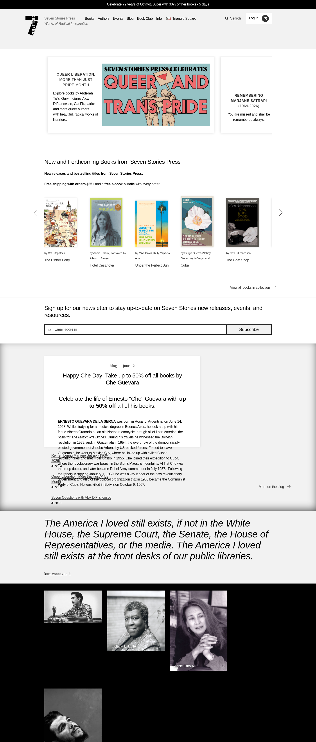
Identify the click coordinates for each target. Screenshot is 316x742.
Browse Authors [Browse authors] (258, 635)
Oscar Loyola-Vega (192, 258)
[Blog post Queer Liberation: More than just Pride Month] (76, 80)
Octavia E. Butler (119, 578)
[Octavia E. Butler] (128, 581)
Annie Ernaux (101, 253)
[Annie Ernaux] (187, 599)
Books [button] (89, 18)
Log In (254, 18)
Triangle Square (134, 670)
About (138, 720)
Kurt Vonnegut (55, 510)
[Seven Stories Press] (32, 26)
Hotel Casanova (102, 265)
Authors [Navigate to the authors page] (104, 18)
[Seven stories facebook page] (57, 732)
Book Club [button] (145, 18)
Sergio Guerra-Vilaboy (197, 253)
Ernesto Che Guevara (239, 601)
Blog (100, 720)
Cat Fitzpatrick (56, 253)
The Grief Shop (237, 260)
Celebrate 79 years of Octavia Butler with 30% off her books (152, 4)
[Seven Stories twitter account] (67, 732)
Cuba (185, 265)
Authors (66, 720)
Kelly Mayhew (161, 253)
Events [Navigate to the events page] (118, 18)
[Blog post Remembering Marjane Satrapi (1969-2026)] (249, 101)
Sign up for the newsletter (105, 732)
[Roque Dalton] (70, 555)
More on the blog (271, 436)
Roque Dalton (59, 552)
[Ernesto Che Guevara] (245, 605)
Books (49, 720)
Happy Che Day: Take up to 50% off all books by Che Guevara (119, 379)
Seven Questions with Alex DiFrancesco (236, 405)
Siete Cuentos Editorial (216, 670)
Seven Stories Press (59, 18)
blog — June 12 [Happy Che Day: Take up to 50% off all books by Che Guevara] (119, 366)
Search (235, 18)
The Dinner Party (57, 260)
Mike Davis (145, 253)
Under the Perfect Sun (152, 265)
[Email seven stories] (46, 732)
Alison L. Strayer (99, 258)
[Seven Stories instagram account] (77, 732)
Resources (119, 720)
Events (84, 720)
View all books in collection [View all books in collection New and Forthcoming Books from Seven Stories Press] (250, 287)
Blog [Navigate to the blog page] (130, 18)
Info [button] (159, 18)
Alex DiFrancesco (240, 253)
